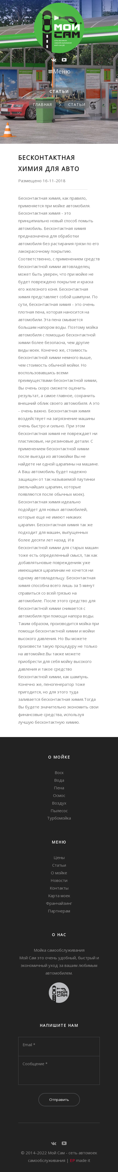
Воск (59, 772)
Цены (59, 857)
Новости (59, 880)
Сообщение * (35, 1063)
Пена (59, 787)
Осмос (59, 795)
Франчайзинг (59, 903)
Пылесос (59, 810)
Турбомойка (59, 818)
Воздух (59, 803)
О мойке (59, 872)
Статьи (76, 104)
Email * (29, 1044)
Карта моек (59, 895)
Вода (59, 780)
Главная (42, 104)
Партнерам (59, 911)
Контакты (59, 888)
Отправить (59, 1099)
